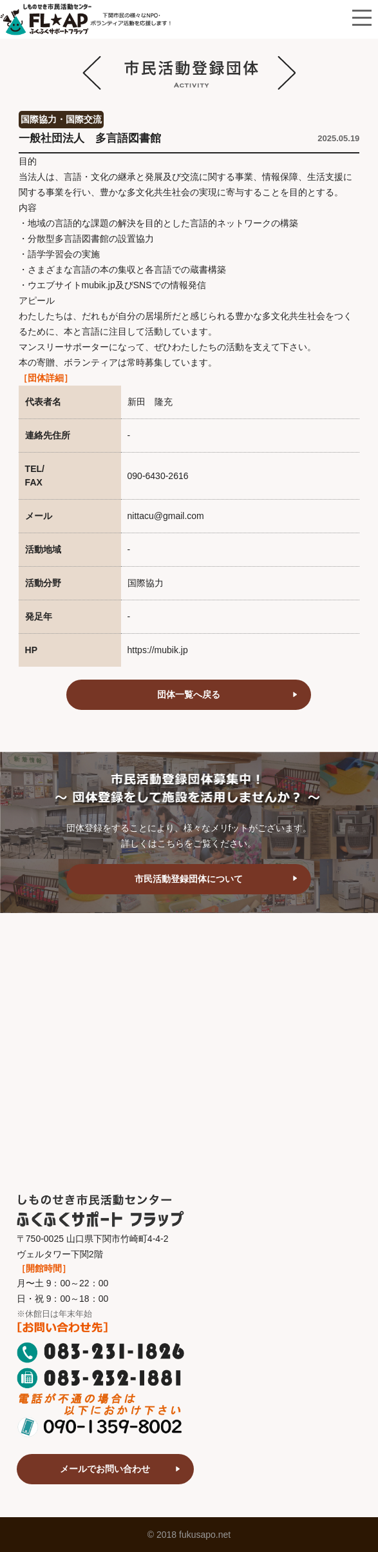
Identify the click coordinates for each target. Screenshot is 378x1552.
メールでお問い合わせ (105, 1469)
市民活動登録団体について (189, 879)
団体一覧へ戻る (188, 694)
